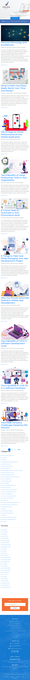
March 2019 (5, 581)
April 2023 (4, 536)
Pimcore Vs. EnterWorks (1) (9, 496)
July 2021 (4, 549)
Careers (18, 676)
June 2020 (5, 566)
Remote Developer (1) (7, 513)
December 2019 (6, 568)
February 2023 (6, 540)
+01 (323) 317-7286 (16, 646)
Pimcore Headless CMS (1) (9, 491)
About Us (6, 676)
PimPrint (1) (5, 500)
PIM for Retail (15, 636)
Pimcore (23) (5, 483)
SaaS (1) (4, 515)
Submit (15, 608)
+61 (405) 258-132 (16, 643)
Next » (19, 449)
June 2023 (4, 532)
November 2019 (6, 570)
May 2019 (4, 576)
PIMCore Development (15, 623)
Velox (3, 21)
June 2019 (4, 574)
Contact (12, 676)
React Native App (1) (7, 511)
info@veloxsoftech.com (15, 15)
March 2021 (5, 555)
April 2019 (4, 578)
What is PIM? (15, 632)
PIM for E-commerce (15, 634)
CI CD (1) (4, 457)
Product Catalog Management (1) (11, 502)
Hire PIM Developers (15, 627)
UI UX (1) (4, 521)
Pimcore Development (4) (9, 485)
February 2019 (5, 583)
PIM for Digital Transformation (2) (11, 476)
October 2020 (5, 561)
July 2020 (4, 563)
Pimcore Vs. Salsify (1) (7, 498)
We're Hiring (26, 10)
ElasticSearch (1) (6, 468)
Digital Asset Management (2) (10, 462)
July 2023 (4, 529)
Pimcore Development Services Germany (15, 631)
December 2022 (6, 544)
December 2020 (6, 557)
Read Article (4, 65)
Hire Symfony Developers (15, 629)
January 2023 (5, 542)
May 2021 (4, 551)
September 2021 (6, 546)
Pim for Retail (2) (6, 479)
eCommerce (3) (6, 464)
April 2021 (4, 553)
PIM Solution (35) (6, 481)
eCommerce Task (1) (7, 466)
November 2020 (6, 559)
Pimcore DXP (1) (6, 487)
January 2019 (5, 585)
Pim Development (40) (8, 474)
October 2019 (5, 572)
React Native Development (15, 625)
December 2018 (6, 587)
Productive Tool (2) (7, 506)
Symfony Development (15, 621)
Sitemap (15, 678)
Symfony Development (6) (9, 519)
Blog (23, 676)
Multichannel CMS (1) (7, 472)
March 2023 (5, 538)
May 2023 (4, 534)
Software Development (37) (9, 517)
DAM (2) (4, 459)
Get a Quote (15, 18)
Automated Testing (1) (8, 455)
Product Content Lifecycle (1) (9, 504)
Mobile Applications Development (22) (12, 470)
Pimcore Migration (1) (8, 494)
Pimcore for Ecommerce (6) (9, 489)
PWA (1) (4, 508)
